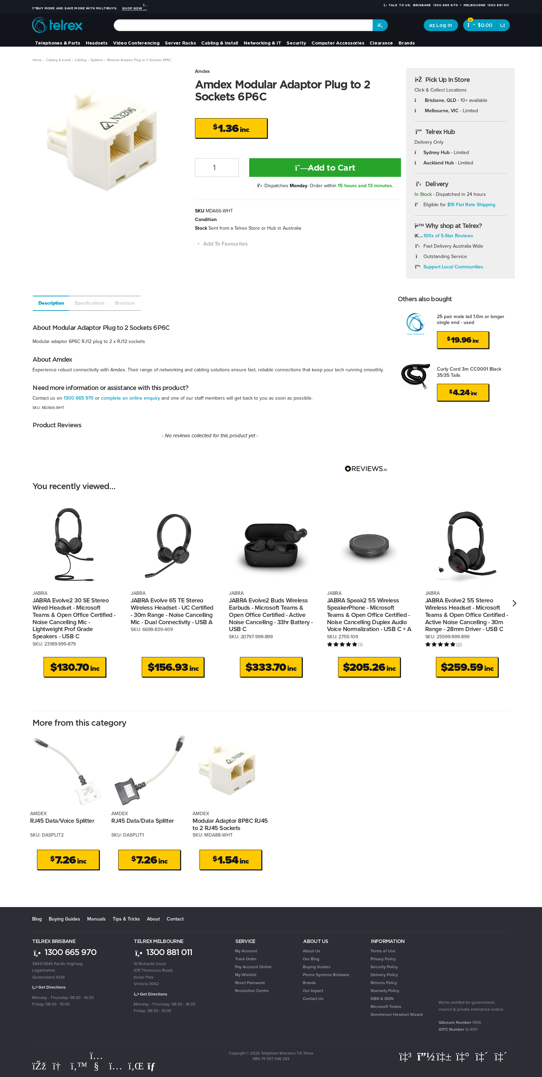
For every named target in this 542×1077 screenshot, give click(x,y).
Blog (37, 919)
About (153, 919)
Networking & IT (262, 42)
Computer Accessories (337, 42)
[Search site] (380, 25)
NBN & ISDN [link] (382, 998)
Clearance (381, 42)
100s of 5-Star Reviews (448, 235)
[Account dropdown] (441, 25)
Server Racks (180, 42)
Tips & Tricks (126, 919)
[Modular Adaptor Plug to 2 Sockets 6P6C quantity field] (217, 167)
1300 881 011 (163, 951)
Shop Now (134, 8)
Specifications (90, 303)
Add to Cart (325, 167)
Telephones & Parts (57, 42)
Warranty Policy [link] (385, 991)
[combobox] (243, 25)
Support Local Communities (453, 266)
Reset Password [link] (250, 983)
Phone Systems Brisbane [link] (326, 975)
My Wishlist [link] (245, 975)
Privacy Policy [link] (383, 959)
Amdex (202, 71)
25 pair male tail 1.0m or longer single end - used (470, 319)
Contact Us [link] (313, 998)
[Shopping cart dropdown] (503, 25)
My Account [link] (246, 951)
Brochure (125, 303)
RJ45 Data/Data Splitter (142, 820)
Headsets (97, 42)
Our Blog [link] (311, 959)
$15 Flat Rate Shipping (471, 204)
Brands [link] (309, 983)
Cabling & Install (219, 42)
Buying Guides (64, 919)
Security (296, 42)
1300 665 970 (79, 398)
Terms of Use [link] (383, 951)
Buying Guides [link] (316, 967)
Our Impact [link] (313, 991)
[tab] (50, 303)
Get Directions (49, 987)
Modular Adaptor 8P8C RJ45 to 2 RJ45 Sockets (230, 824)
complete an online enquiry (130, 398)
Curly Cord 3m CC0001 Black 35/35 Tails (469, 372)
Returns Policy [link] (384, 983)
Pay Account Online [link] (253, 967)
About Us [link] (311, 951)
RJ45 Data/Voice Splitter (62, 820)
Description (51, 303)
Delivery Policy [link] (384, 975)
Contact (175, 919)
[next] (514, 603)
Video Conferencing (136, 42)
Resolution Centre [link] (252, 991)
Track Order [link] (245, 959)
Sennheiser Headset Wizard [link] (397, 1014)
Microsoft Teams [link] (386, 1006)
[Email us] (153, 1066)
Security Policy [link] (384, 967)
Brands (407, 42)
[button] (221, 244)
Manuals (96, 919)
